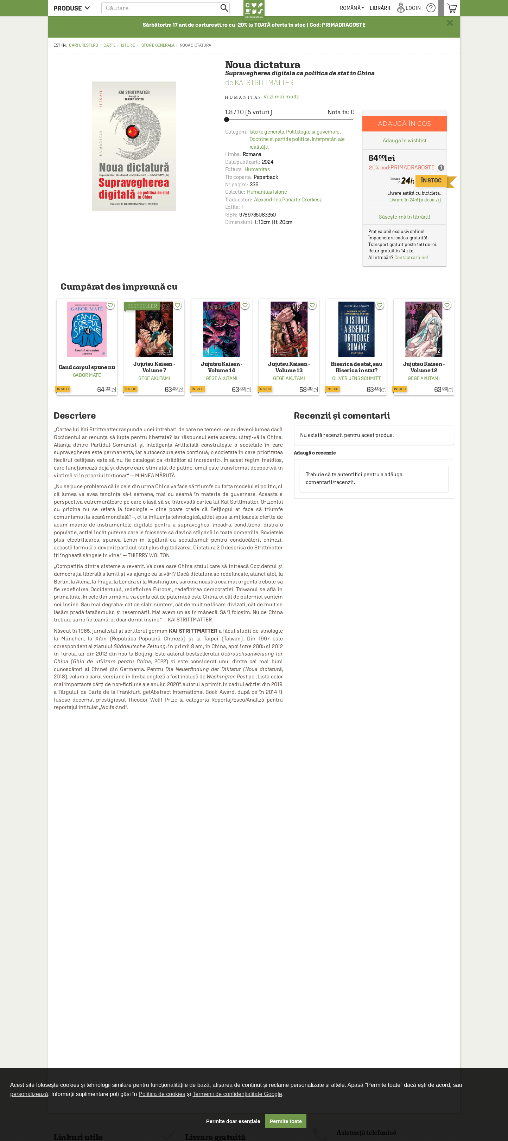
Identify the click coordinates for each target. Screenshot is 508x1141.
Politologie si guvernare (312, 132)
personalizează (29, 1094)
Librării (385, 8)
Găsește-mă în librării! (404, 217)
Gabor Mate (87, 375)
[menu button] (73, 8)
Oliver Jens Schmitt (356, 378)
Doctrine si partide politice (279, 139)
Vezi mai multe (262, 96)
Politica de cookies (162, 1094)
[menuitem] (358, 8)
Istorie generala (157, 45)
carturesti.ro (83, 45)
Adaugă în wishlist (404, 140)
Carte (109, 45)
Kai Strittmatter (264, 82)
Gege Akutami (154, 378)
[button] (165, 8)
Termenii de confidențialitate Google (237, 1094)
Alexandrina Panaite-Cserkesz (288, 199)
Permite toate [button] (286, 1121)
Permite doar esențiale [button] (233, 1121)
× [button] (450, 23)
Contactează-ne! (411, 257)
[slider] (290, 119)
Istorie (128, 45)
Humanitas (257, 169)
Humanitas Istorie (267, 192)
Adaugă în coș (404, 123)
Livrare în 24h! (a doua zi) (415, 199)
